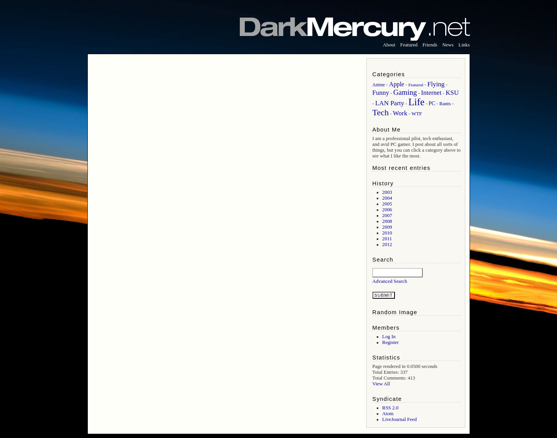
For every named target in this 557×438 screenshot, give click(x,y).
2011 (387, 238)
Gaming (405, 92)
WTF (417, 113)
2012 (387, 244)
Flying (435, 84)
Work (400, 113)
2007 (387, 215)
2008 (387, 221)
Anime (378, 84)
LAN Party (389, 103)
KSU (452, 92)
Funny (380, 92)
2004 (387, 198)
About (389, 45)
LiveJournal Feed (399, 419)
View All (381, 384)
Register (390, 342)
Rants (445, 103)
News (447, 45)
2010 (387, 233)
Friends (429, 45)
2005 (387, 204)
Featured (409, 45)
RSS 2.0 (390, 408)
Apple (396, 84)
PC (432, 103)
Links (464, 45)
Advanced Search (389, 281)
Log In (388, 336)
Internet (431, 92)
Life (416, 102)
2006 (387, 209)
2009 (387, 227)
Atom (387, 413)
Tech (380, 112)
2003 (387, 192)
